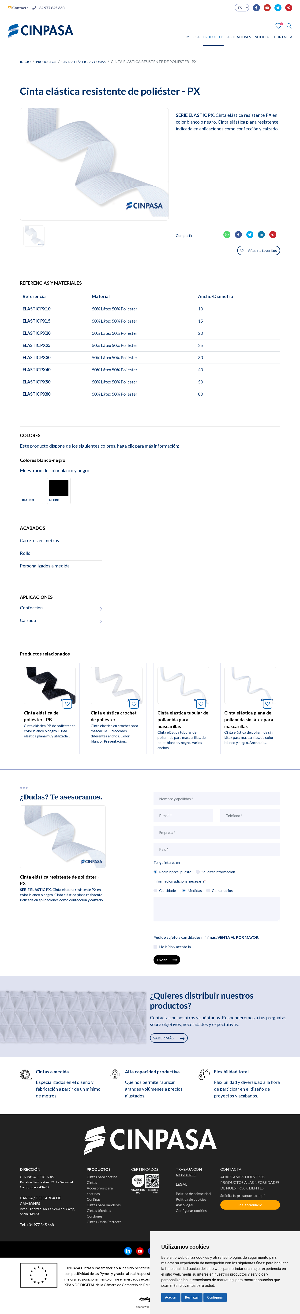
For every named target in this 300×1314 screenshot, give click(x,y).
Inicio (25, 62)
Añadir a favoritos (258, 250)
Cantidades (168, 890)
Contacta (18, 7)
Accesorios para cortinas (100, 1191)
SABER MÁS (168, 1038)
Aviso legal (184, 1205)
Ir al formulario (250, 1205)
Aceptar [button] (171, 1297)
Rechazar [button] (192, 1297)
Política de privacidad (193, 1193)
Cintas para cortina (102, 1176)
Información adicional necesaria (180, 881)
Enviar (167, 959)
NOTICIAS (262, 37)
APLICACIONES (239, 37)
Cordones (94, 1216)
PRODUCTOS (213, 37)
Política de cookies (191, 1199)
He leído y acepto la (175, 946)
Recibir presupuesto (175, 871)
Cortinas (94, 1199)
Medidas (195, 890)
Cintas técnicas (99, 1210)
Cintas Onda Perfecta (104, 1221)
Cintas (92, 1182)
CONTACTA (283, 37)
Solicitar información (218, 871)
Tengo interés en (167, 862)
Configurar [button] (215, 1297)
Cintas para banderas (104, 1205)
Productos (46, 62)
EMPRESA (192, 37)
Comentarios (222, 890)
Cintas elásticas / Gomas (83, 62)
